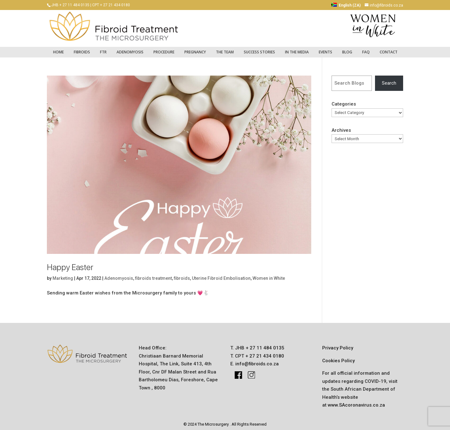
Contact (389, 49)
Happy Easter (70, 264)
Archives (341, 127)
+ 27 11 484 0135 (264, 345)
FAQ (366, 49)
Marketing (62, 275)
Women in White (268, 275)
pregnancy (195, 49)
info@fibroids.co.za (257, 361)
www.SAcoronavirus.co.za (356, 402)
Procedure (163, 49)
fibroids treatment (153, 275)
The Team (225, 49)
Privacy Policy (337, 345)
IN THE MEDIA (297, 49)
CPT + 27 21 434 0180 (111, 5)
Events (325, 49)
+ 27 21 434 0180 (264, 353)
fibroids (82, 49)
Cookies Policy (338, 357)
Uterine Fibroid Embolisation (221, 275)
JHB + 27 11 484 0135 (70, 5)
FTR (103, 49)
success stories (259, 49)
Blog (347, 49)
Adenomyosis (130, 49)
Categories (344, 101)
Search (389, 80)
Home (58, 49)
